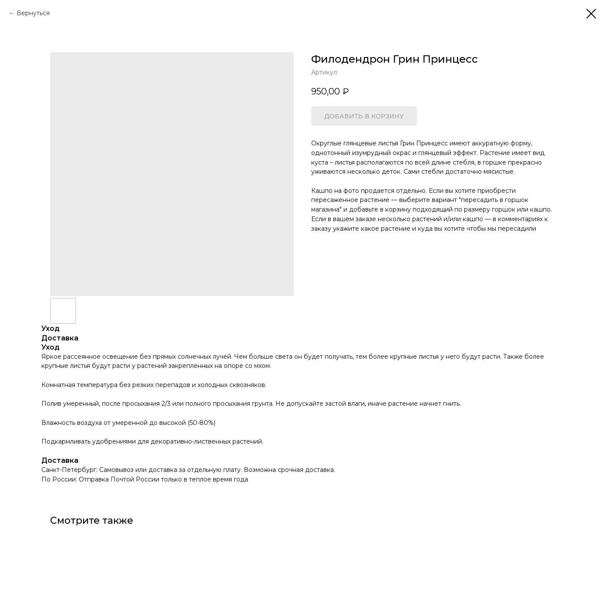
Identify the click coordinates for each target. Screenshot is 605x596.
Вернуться (33, 13)
